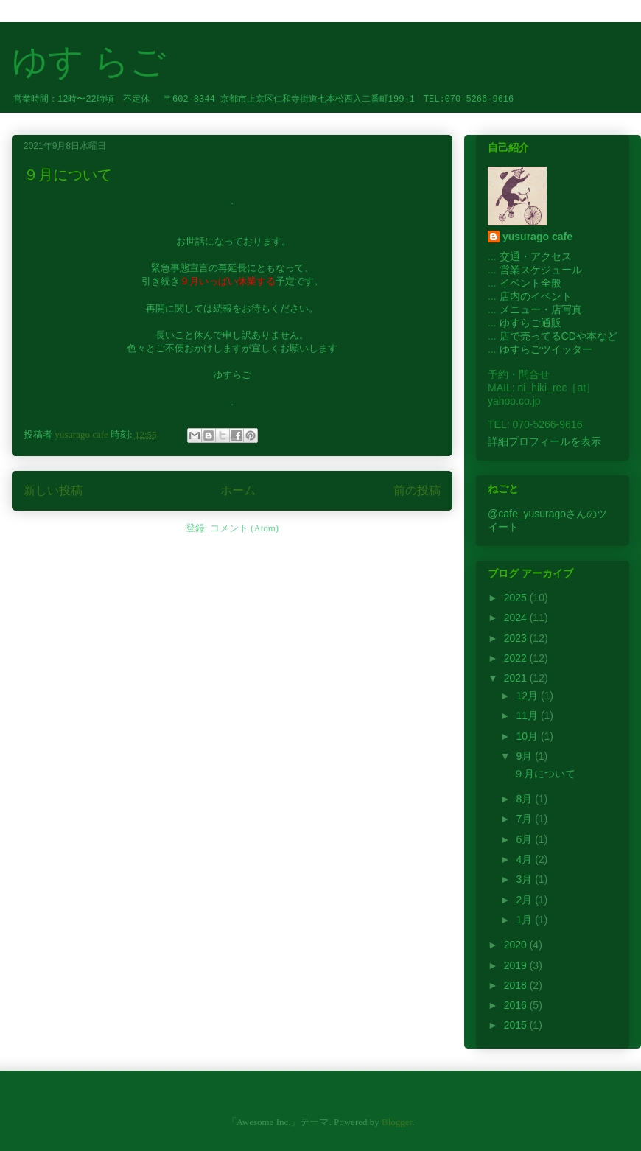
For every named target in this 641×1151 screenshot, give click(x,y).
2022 (517, 658)
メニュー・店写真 (541, 309)
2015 (517, 1025)
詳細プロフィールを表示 (544, 441)
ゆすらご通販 (530, 323)
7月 (525, 819)
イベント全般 (530, 283)
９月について (68, 175)
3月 (525, 879)
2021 (517, 678)
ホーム (238, 490)
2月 (525, 900)
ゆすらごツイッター (546, 349)
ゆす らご (89, 61)
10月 (528, 736)
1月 (525, 920)
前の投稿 (417, 490)
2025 (517, 598)
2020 (517, 945)
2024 (517, 617)
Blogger (397, 1121)
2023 (517, 638)
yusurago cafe (537, 236)
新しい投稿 (53, 490)
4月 (525, 859)
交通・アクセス (536, 256)
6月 (525, 839)
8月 (525, 799)
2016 (517, 1005)
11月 (528, 715)
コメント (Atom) (244, 527)
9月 (525, 756)
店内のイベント (536, 296)
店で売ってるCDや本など (558, 336)
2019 (517, 965)
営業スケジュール (541, 270)
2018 (517, 985)
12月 (528, 696)
